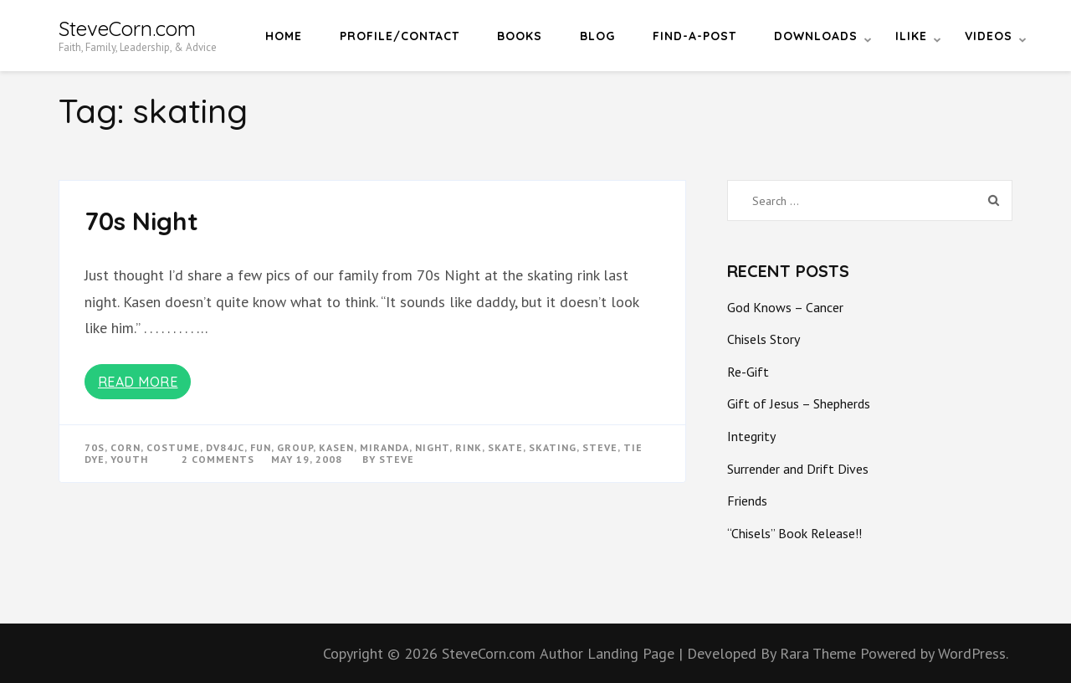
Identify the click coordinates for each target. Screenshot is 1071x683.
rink (468, 447)
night (432, 447)
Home (283, 36)
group (295, 447)
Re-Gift (748, 371)
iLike (911, 36)
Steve (396, 459)
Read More (138, 381)
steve (599, 447)
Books (519, 36)
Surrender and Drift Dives (798, 468)
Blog (597, 36)
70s (95, 447)
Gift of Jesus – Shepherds (798, 403)
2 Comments (218, 459)
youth (129, 459)
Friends (747, 500)
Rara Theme (820, 653)
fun (260, 447)
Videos (988, 36)
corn (125, 447)
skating (552, 447)
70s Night (141, 221)
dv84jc (225, 447)
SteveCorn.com (127, 28)
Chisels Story (763, 339)
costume (173, 447)
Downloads (816, 36)
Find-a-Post (694, 36)
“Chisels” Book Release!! (794, 533)
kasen (336, 447)
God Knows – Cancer (785, 307)
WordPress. (973, 653)
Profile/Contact (399, 36)
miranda (384, 447)
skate (505, 447)
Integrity (751, 436)
